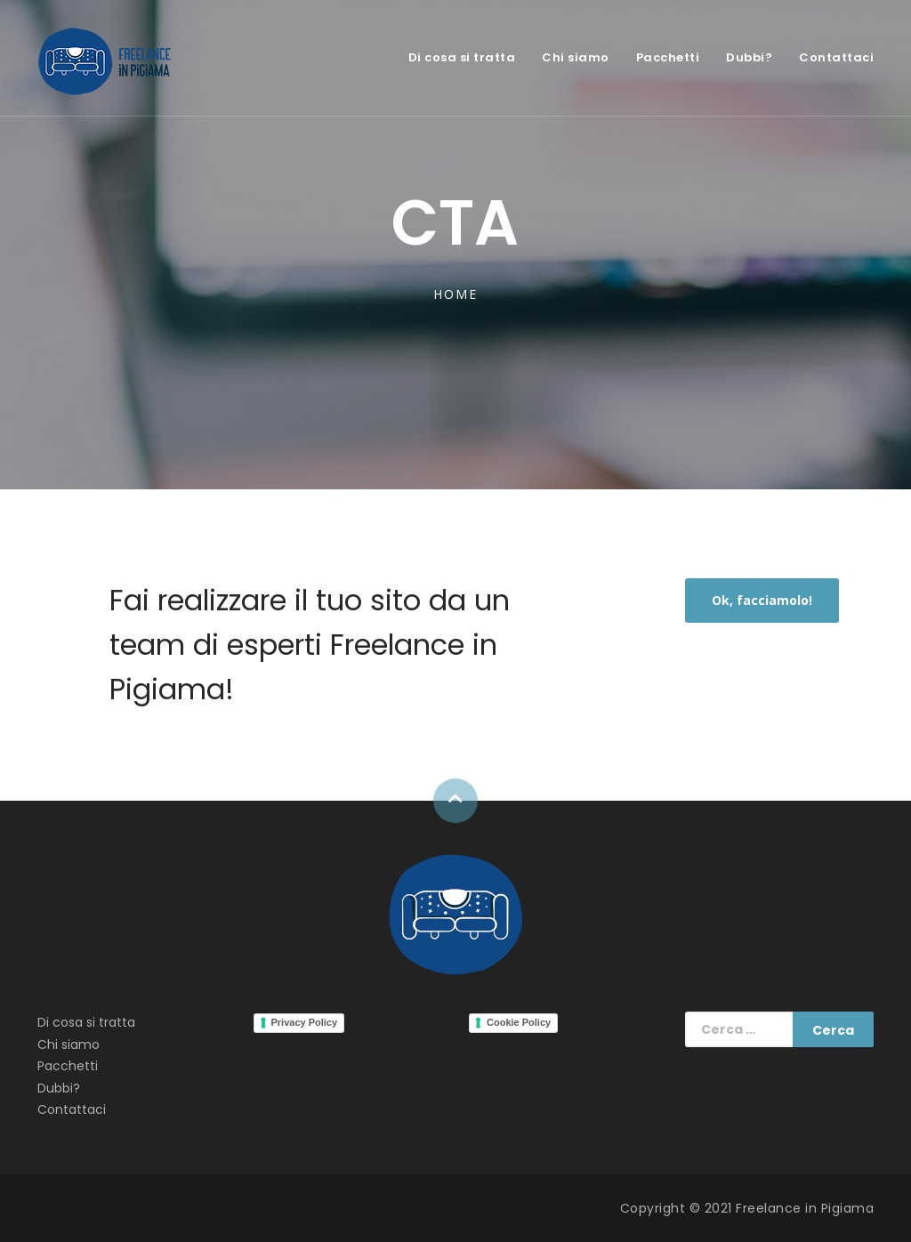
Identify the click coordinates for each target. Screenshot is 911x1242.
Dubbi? (749, 57)
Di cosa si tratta (462, 57)
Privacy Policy (304, 1022)
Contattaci (836, 57)
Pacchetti (668, 57)
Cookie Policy (519, 1022)
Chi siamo (575, 57)
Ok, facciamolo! (762, 600)
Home (455, 294)
